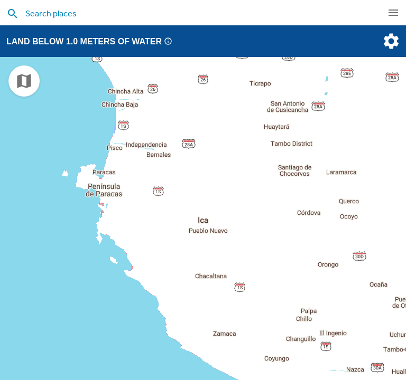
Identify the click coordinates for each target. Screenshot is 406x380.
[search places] (181, 13)
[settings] (390, 41)
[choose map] (24, 81)
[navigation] (393, 12)
